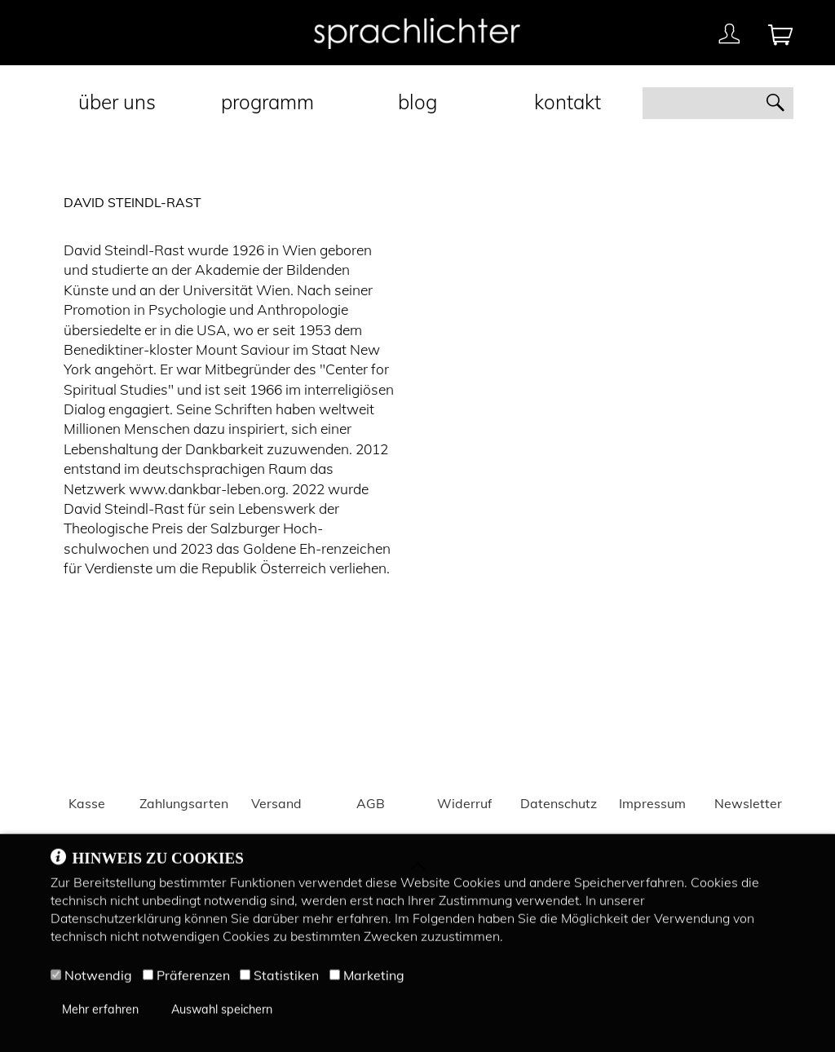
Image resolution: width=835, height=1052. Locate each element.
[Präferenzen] (148, 978)
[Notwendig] (56, 978)
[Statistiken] (245, 978)
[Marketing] (334, 978)
